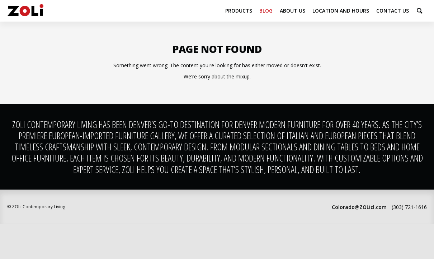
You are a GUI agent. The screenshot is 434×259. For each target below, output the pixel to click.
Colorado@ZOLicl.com (359, 207)
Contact (392, 10)
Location (340, 10)
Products (238, 10)
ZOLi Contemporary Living (25, 11)
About (292, 10)
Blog (266, 10)
